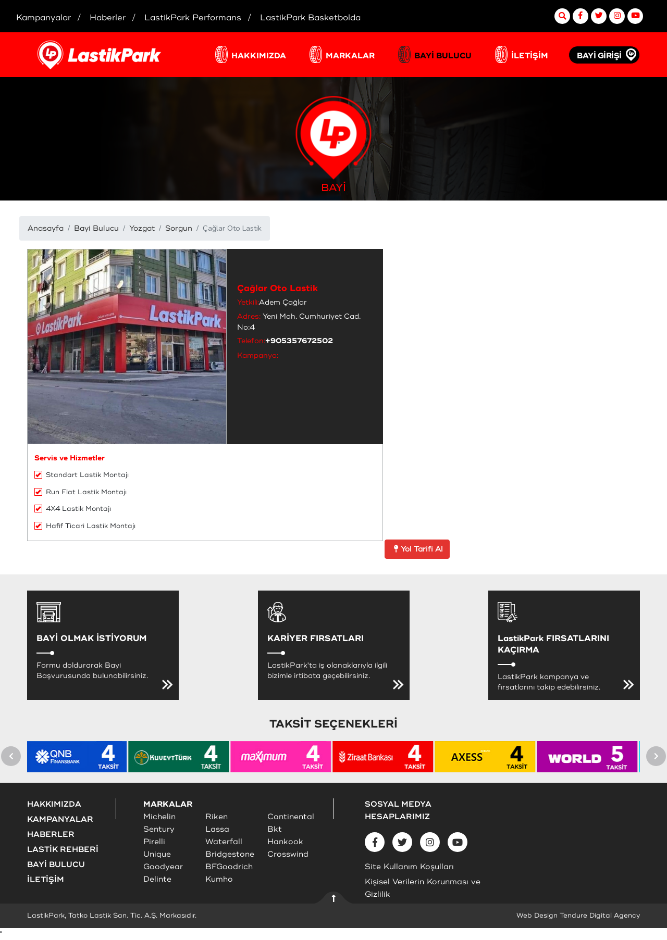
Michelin (159, 817)
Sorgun (178, 228)
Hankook (285, 842)
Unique (157, 854)
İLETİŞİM (529, 56)
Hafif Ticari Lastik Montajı (84, 526)
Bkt (274, 829)
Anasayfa (46, 228)
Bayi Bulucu (96, 228)
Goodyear (163, 867)
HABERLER (51, 834)
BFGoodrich (229, 867)
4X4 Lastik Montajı (72, 509)
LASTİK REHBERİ (62, 850)
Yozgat (142, 228)
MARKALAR (350, 56)
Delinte (157, 879)
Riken (216, 817)
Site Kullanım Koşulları (409, 867)
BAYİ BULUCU (443, 56)
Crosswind (287, 854)
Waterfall (223, 842)
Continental (290, 817)
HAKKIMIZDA (258, 56)
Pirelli (154, 842)
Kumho (219, 879)
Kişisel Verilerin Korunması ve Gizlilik (422, 888)
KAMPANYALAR (60, 819)
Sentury (159, 829)
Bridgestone (229, 854)
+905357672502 (299, 340)
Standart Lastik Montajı (81, 475)
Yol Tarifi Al (417, 549)
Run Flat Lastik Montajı (80, 492)
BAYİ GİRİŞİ (599, 56)
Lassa (217, 829)
